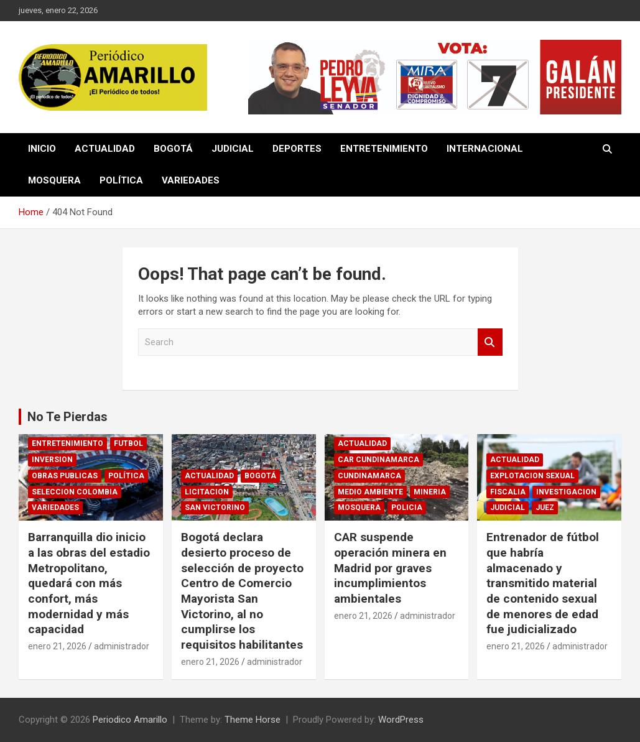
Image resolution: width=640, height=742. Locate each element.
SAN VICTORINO (215, 507)
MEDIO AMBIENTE (370, 492)
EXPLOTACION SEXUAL (532, 475)
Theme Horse (253, 719)
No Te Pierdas (67, 416)
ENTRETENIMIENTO (384, 148)
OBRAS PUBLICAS (65, 475)
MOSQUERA (54, 180)
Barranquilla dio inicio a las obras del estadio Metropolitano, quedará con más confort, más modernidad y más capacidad (89, 583)
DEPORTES (297, 148)
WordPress (401, 719)
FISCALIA (508, 492)
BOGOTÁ (173, 148)
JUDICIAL (232, 148)
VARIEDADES (191, 180)
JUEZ (545, 507)
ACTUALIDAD (105, 148)
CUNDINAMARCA (369, 475)
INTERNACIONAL (485, 148)
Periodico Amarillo (130, 719)
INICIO (42, 148)
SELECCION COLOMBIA (75, 492)
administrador (121, 646)
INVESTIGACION (566, 492)
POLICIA (406, 507)
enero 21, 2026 (57, 646)
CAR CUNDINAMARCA (378, 459)
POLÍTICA (121, 180)
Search (490, 342)
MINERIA (430, 492)
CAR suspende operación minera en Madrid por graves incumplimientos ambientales (390, 568)
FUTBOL (128, 443)
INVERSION (52, 459)
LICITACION (207, 492)
